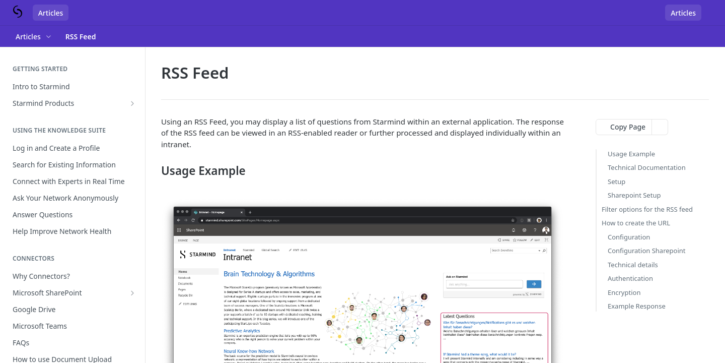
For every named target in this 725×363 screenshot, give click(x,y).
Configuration (629, 236)
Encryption (624, 292)
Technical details (633, 264)
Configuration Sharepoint (647, 250)
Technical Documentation (647, 167)
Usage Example (631, 153)
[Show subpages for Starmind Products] (132, 103)
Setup (616, 181)
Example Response (637, 306)
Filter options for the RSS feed (647, 209)
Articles (50, 13)
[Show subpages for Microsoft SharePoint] (132, 293)
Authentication (630, 278)
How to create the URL (636, 222)
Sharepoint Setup (634, 195)
